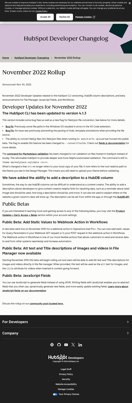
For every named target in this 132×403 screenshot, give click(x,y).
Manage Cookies (85, 17)
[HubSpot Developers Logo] (66, 357)
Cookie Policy (41, 11)
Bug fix (9, 126)
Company (66, 333)
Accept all (45, 17)
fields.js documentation (112, 143)
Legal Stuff (66, 369)
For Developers (66, 322)
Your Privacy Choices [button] (66, 394)
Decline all (64, 17)
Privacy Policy (66, 374)
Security (66, 379)
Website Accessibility (66, 384)
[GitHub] (59, 344)
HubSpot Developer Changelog (31, 57)
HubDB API (123, 197)
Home (5, 57)
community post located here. (47, 303)
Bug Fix (10, 130)
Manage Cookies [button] (66, 389)
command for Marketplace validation (27, 154)
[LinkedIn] (80, 344)
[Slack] (52, 344)
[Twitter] (73, 344)
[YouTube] (66, 344)
